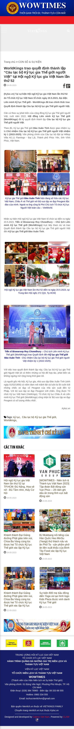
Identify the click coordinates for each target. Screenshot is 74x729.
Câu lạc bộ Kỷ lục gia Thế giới (39, 417)
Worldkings (10, 420)
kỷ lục (16, 417)
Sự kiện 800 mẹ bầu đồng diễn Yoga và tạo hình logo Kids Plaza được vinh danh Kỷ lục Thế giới (54, 598)
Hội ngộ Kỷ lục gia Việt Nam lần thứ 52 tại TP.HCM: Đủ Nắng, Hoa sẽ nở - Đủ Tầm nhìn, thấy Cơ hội (19, 486)
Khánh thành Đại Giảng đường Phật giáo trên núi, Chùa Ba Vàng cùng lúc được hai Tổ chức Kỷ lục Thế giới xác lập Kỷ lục (18, 541)
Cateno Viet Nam (41, 717)
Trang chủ (9, 62)
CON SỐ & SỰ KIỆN (29, 62)
